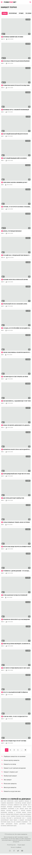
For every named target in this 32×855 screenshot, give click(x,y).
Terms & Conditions (16, 847)
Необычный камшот (9, 776)
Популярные (13, 13)
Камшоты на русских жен (10, 791)
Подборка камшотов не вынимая (13, 756)
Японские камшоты (9, 784)
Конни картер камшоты (10, 760)
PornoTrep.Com (11, 845)
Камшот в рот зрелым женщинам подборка (13, 768)
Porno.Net (10, 2)
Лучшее (21, 13)
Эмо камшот (6, 780)
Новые (5, 13)
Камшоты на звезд (8, 764)
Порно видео (21, 845)
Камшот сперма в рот (9, 772)
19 (25, 750)
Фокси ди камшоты (8, 787)
